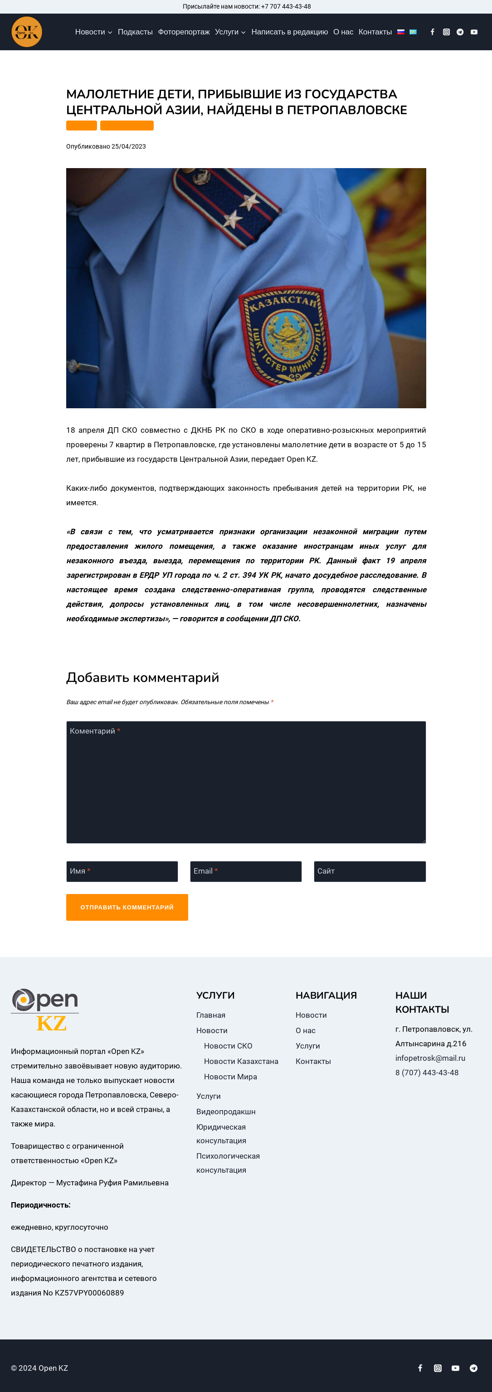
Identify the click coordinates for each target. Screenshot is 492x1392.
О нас (343, 31)
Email (206, 870)
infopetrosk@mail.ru (430, 1058)
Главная (210, 1015)
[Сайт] (370, 872)
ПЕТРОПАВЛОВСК (127, 125)
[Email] (246, 872)
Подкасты (135, 31)
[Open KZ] (27, 32)
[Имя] (122, 872)
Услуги (208, 1096)
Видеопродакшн (226, 1111)
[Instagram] (446, 32)
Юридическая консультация (221, 1134)
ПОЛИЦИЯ (81, 125)
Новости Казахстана (241, 1061)
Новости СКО (228, 1045)
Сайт (326, 870)
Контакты (375, 31)
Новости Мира (230, 1076)
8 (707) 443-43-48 (427, 1072)
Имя (80, 870)
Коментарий (95, 730)
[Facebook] (433, 32)
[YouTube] (474, 32)
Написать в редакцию (290, 31)
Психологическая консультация (228, 1162)
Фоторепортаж (183, 31)
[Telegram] (460, 32)
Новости (212, 1030)
